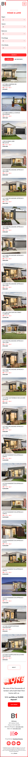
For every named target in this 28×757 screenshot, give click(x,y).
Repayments (19, 59)
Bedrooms (4, 31)
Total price (9, 59)
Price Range (5, 38)
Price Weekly (5, 45)
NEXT (14, 667)
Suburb (3, 24)
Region (3, 17)
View (14, 77)
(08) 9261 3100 (17, 728)
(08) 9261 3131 (19, 726)
